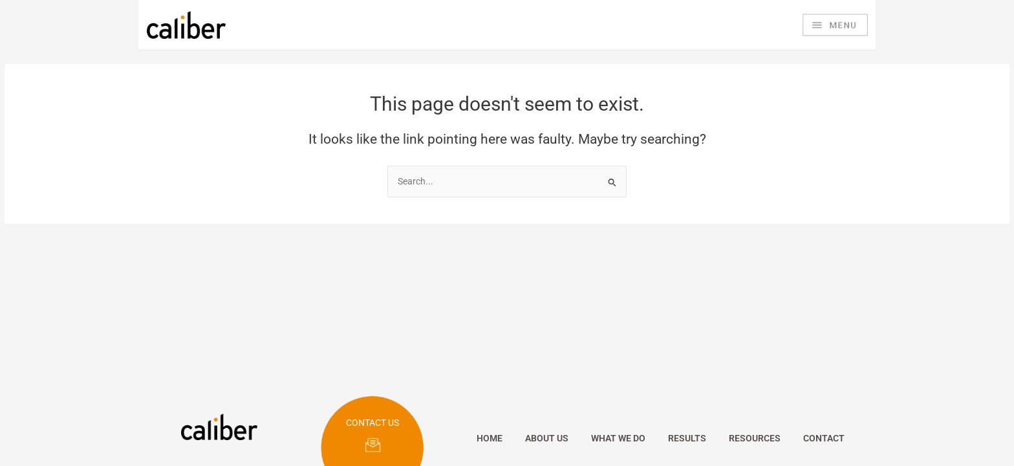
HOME (489, 438)
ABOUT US (546, 438)
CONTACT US (372, 422)
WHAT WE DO (618, 438)
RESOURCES (755, 438)
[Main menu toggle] (835, 25)
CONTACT (824, 438)
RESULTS (687, 438)
